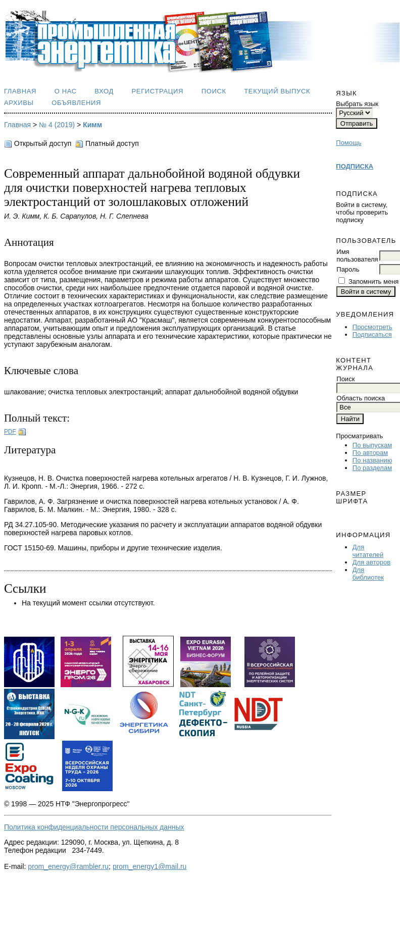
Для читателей (368, 550)
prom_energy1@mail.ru (150, 866)
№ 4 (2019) (57, 125)
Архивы (19, 103)
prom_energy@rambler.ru (68, 866)
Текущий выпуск (277, 91)
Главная (20, 91)
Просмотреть (372, 327)
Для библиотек (368, 573)
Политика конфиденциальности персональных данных (94, 827)
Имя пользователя (357, 255)
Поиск (214, 91)
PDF (10, 431)
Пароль (347, 269)
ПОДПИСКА (354, 166)
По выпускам (372, 445)
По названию (372, 460)
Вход (104, 91)
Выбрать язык (357, 104)
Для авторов (371, 562)
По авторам (370, 452)
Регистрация (158, 91)
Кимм (92, 125)
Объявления (76, 103)
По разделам (372, 468)
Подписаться (372, 334)
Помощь (348, 142)
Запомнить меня (373, 281)
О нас (66, 91)
